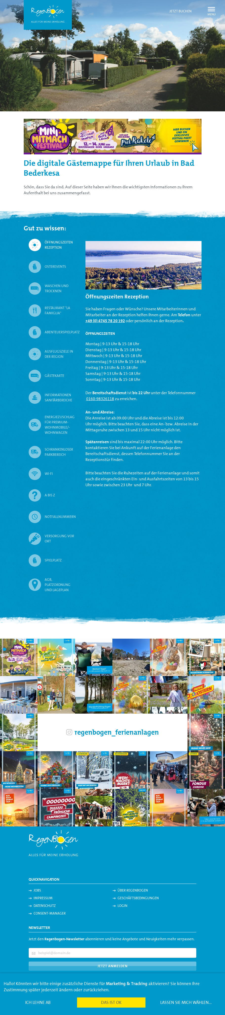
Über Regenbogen (133, 890)
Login (122, 905)
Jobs (37, 890)
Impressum (43, 898)
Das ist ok (111, 1002)
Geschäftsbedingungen (138, 898)
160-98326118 (101, 398)
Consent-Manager (50, 913)
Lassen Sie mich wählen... (186, 1002)
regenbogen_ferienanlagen (112, 732)
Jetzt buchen (180, 11)
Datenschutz (45, 905)
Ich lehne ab (38, 1002)
